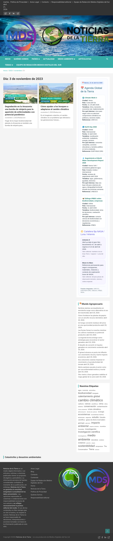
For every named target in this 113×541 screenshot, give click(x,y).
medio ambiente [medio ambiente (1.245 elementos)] (87, 437)
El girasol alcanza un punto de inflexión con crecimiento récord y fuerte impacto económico (92, 354)
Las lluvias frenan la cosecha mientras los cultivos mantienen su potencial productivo (92, 332)
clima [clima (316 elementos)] (101, 404)
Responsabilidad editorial (61, 2)
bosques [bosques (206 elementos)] (95, 393)
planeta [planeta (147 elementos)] (88, 443)
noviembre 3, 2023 (11, 118)
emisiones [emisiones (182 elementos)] (81, 417)
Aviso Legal (34, 2)
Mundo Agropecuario (92, 304)
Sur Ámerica (10, 101)
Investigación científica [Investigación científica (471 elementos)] (89, 432)
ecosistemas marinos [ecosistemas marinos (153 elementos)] (97, 414)
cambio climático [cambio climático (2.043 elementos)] (90, 400)
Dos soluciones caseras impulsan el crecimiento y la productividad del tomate (91, 362)
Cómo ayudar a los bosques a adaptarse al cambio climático (55, 107)
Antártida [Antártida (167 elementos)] (85, 390)
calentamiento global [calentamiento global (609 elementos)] (89, 396)
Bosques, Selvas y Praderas (15, 95)
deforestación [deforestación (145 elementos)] (82, 412)
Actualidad (49, 59)
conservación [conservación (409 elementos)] (90, 406)
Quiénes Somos (21, 59)
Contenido (34, 478)
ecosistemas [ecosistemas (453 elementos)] (84, 414)
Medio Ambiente (65, 59)
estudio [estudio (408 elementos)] (95, 417)
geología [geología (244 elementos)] (81, 423)
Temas (8, 65)
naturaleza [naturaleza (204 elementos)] (94, 440)
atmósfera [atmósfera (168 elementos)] (92, 390)
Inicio (7, 59)
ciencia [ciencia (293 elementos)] (87, 404)
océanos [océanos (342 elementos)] (81, 443)
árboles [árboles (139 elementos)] (97, 449)
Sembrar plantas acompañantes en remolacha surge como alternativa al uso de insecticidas (93, 310)
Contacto (45, 2)
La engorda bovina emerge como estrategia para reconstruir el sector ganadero (91, 340)
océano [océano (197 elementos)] (101, 440)
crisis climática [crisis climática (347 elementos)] (94, 409)
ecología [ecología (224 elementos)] (101, 412)
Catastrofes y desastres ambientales (23, 457)
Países (35, 59)
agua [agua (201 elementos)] (79, 390)
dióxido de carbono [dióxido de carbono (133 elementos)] (92, 412)
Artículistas (84, 59)
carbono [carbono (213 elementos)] (81, 404)
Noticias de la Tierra (38, 489)
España (53, 101)
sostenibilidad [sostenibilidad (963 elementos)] (86, 445)
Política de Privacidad (18, 2)
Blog (32, 472)
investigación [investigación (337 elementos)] (90, 429)
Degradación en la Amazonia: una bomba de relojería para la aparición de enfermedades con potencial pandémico (20, 110)
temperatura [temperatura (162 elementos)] (99, 446)
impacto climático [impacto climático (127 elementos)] (94, 426)
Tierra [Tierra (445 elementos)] (91, 449)
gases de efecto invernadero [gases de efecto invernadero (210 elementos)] (95, 420)
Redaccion (21, 118)
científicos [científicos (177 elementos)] (94, 404)
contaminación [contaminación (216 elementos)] (102, 406)
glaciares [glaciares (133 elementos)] (87, 423)
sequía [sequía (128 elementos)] (93, 443)
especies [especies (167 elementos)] (88, 417)
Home (33, 486)
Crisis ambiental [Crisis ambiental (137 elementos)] (82, 409)
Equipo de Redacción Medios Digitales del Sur (92, 2)
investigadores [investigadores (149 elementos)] (82, 436)
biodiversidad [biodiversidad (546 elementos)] (85, 393)
